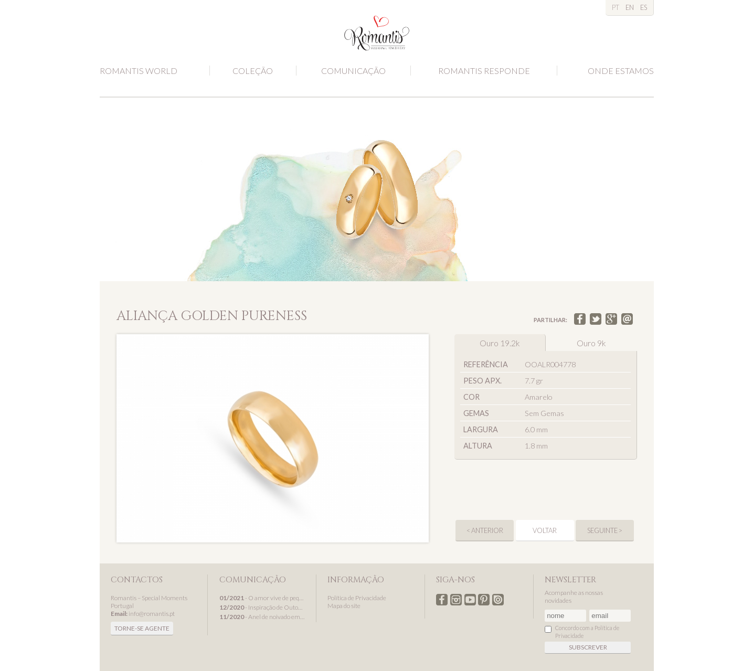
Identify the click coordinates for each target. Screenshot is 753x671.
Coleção (252, 71)
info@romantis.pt (152, 613)
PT (615, 7)
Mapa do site (343, 606)
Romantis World (138, 71)
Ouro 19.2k (500, 343)
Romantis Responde (484, 71)
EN (629, 7)
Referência (485, 364)
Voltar (545, 530)
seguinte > (604, 530)
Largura (480, 429)
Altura (477, 445)
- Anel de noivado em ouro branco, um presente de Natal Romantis (262, 617)
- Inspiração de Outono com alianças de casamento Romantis (262, 607)
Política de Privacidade (356, 598)
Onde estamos (621, 71)
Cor (471, 396)
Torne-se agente (141, 628)
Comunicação (353, 71)
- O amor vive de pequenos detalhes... (262, 598)
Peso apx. (482, 380)
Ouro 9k (591, 343)
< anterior (484, 530)
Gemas (476, 413)
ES (643, 7)
